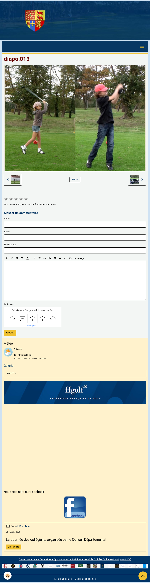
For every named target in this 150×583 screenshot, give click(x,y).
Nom (6, 218)
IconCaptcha (31, 326)
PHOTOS (11, 373)
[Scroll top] (142, 575)
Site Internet (10, 244)
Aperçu (79, 258)
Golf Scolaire (23, 526)
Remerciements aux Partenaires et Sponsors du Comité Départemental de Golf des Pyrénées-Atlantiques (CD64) (75, 559)
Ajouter (10, 332)
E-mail (7, 231)
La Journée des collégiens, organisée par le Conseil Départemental (56, 540)
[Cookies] (8, 576)
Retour (75, 179)
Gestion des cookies (85, 579)
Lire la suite (13, 547)
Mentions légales (63, 579)
